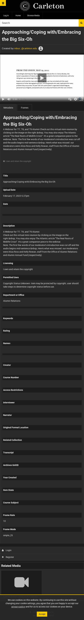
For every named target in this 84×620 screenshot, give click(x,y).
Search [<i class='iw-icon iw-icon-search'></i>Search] (81, 23)
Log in (6, 15)
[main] (42, 314)
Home (18, 15)
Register (8, 557)
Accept (42, 614)
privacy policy (18, 606)
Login (7, 550)
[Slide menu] (3, 3)
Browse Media (33, 15)
